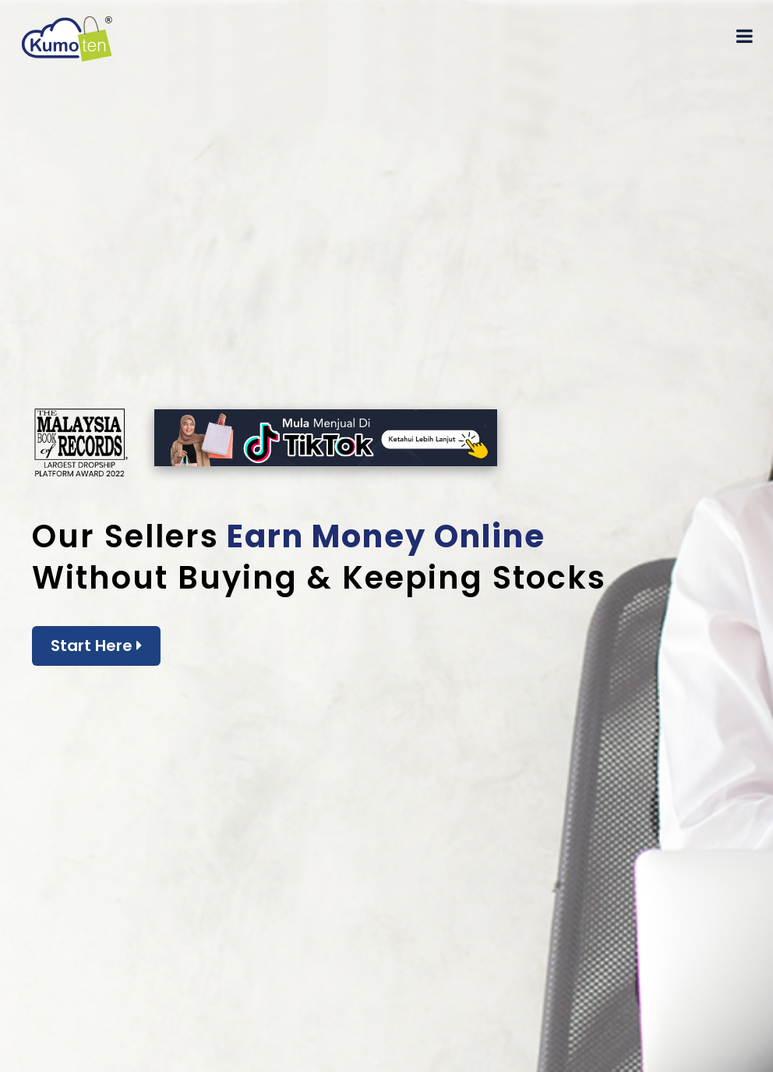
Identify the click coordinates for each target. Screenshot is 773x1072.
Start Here (96, 645)
